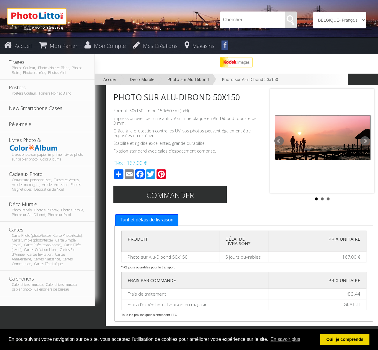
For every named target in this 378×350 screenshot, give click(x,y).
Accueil (110, 79)
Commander (170, 195)
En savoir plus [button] (285, 339)
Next (365, 141)
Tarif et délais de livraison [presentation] (146, 219)
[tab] (146, 220)
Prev (279, 141)
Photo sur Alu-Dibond (188, 79)
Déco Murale (142, 79)
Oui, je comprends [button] (345, 339)
